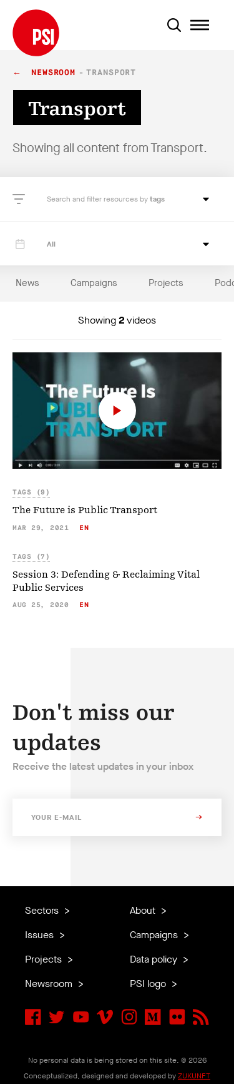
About (144, 910)
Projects (166, 283)
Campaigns (94, 283)
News (27, 283)
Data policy (155, 959)
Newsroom (53, 73)
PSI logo (149, 983)
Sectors (43, 910)
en (84, 527)
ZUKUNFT (194, 1076)
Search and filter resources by (98, 199)
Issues (40, 934)
